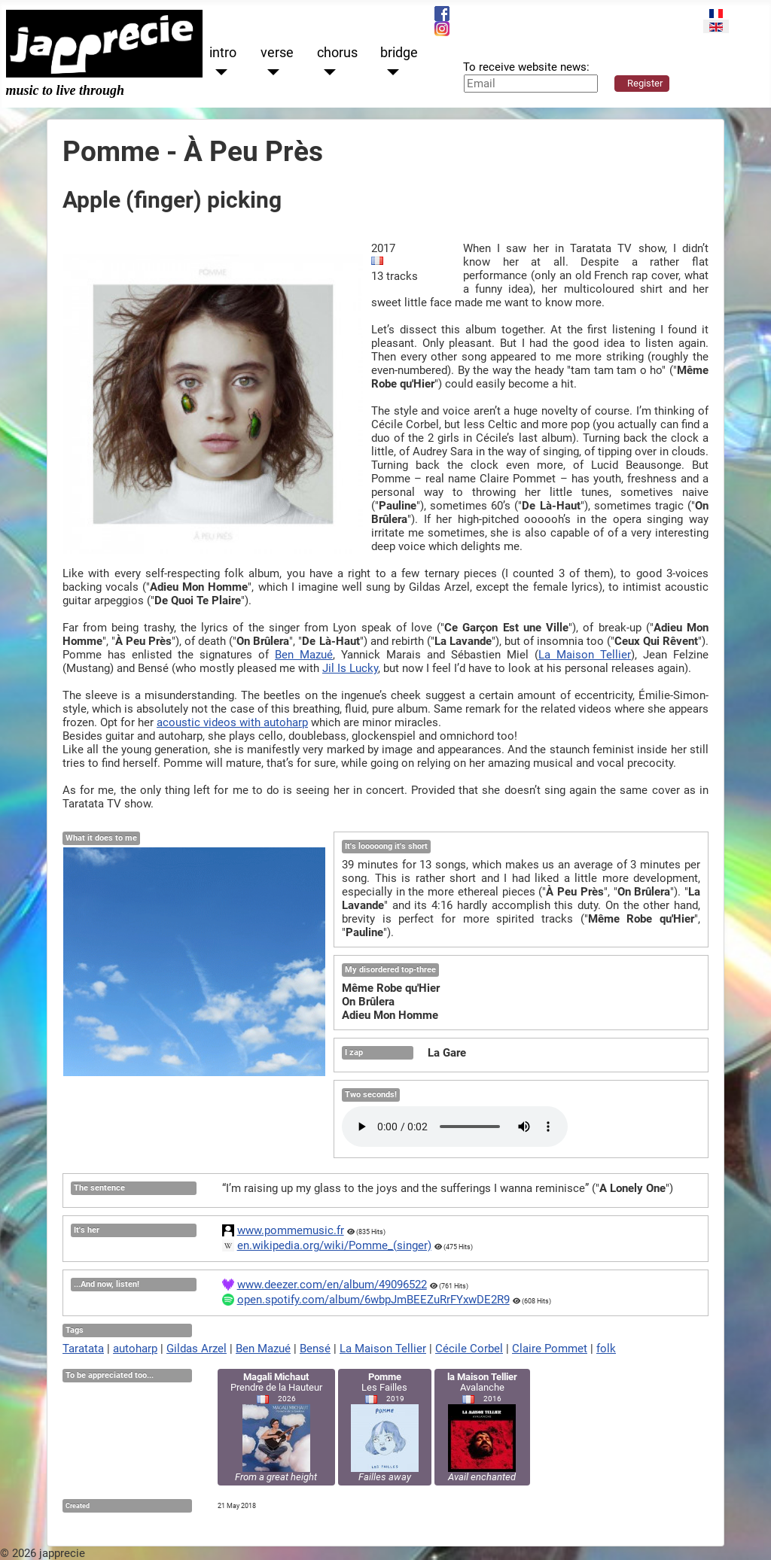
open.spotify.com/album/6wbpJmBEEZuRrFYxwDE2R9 (373, 1299)
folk (606, 1348)
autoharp (135, 1348)
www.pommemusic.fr (290, 1230)
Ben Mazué (304, 654)
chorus (337, 52)
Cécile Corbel (469, 1348)
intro (222, 52)
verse (277, 52)
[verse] (270, 73)
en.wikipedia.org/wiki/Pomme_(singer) (334, 1245)
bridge (399, 52)
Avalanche (482, 1426)
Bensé (315, 1348)
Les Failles (385, 1426)
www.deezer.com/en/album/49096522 (332, 1284)
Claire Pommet (549, 1348)
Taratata (83, 1348)
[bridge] (389, 73)
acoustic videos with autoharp (232, 722)
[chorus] (326, 73)
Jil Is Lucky (350, 668)
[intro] (218, 73)
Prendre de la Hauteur (276, 1426)
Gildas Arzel (196, 1348)
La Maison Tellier (584, 654)
